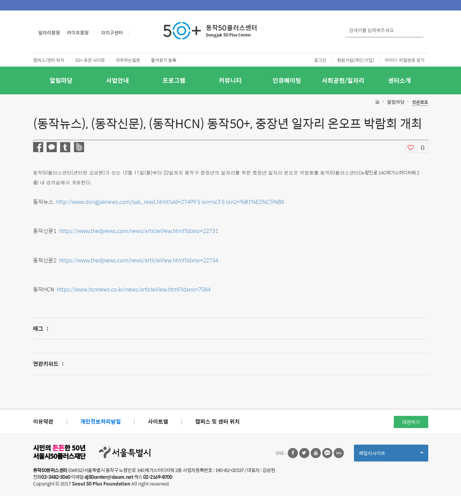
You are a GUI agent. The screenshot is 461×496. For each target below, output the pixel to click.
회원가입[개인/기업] (355, 60)
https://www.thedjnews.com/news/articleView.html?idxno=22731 (138, 231)
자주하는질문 (128, 60)
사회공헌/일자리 (343, 80)
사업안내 (117, 80)
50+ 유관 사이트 (90, 60)
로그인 (320, 60)
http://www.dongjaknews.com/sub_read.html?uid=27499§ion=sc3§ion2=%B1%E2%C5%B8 (170, 201)
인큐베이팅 (287, 80)
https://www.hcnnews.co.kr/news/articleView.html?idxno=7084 (133, 289)
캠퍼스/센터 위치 (48, 60)
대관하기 (411, 422)
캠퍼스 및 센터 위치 (217, 421)
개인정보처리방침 (100, 421)
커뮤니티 (230, 80)
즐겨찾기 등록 (163, 60)
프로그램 (173, 80)
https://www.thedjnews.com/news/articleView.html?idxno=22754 (138, 260)
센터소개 (399, 80)
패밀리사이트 (391, 455)
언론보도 (420, 102)
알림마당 (61, 80)
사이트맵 (158, 421)
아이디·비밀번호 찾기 (405, 60)
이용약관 (43, 421)
